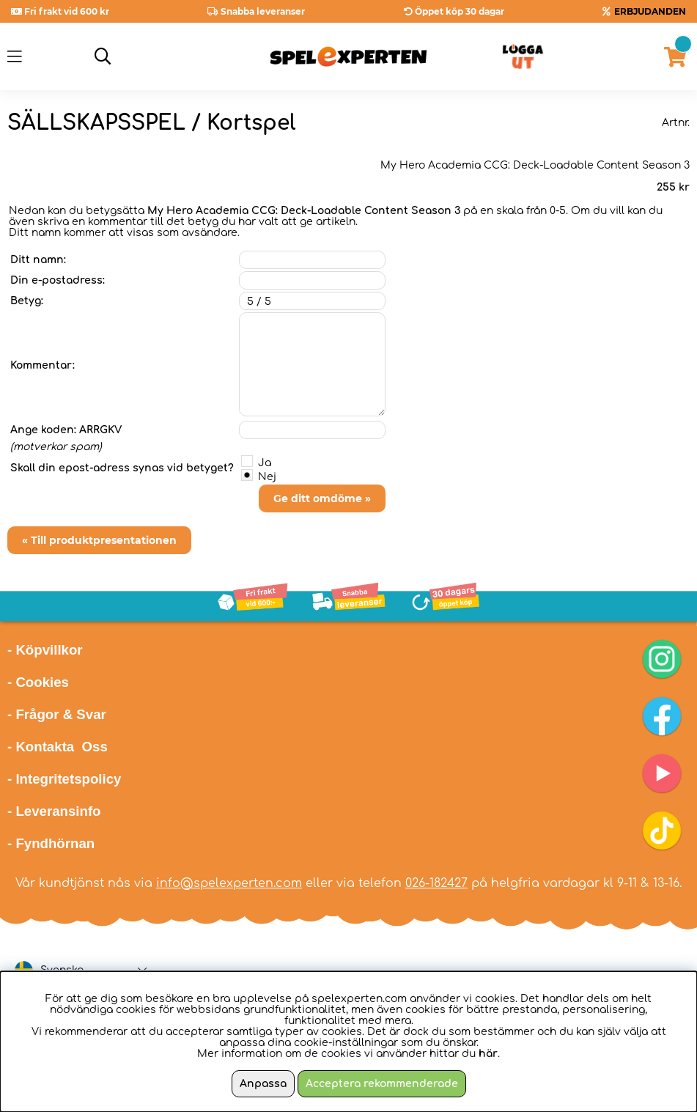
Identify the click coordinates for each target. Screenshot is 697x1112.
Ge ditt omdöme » (322, 498)
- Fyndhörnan (51, 843)
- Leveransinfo (54, 811)
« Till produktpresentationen (99, 540)
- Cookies (38, 682)
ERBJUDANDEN (650, 11)
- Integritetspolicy (64, 779)
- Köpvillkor (45, 650)
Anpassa (263, 1083)
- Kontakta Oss (57, 746)
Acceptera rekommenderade (382, 1083)
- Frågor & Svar (56, 714)
